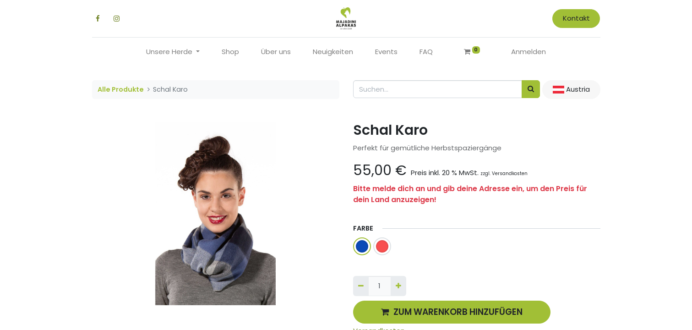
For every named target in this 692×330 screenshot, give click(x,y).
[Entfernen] (361, 286)
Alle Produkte (121, 89)
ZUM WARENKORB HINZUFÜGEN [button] (452, 312)
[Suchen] (531, 89)
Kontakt (576, 18)
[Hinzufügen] (398, 286)
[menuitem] (230, 52)
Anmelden (528, 51)
